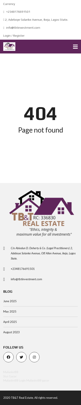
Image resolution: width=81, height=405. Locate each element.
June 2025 (10, 301)
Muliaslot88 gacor (37, 380)
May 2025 (9, 311)
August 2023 (11, 332)
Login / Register (14, 35)
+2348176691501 (16, 11)
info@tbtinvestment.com (21, 27)
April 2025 (10, 322)
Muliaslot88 (10, 372)
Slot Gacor (10, 376)
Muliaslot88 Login (14, 380)
